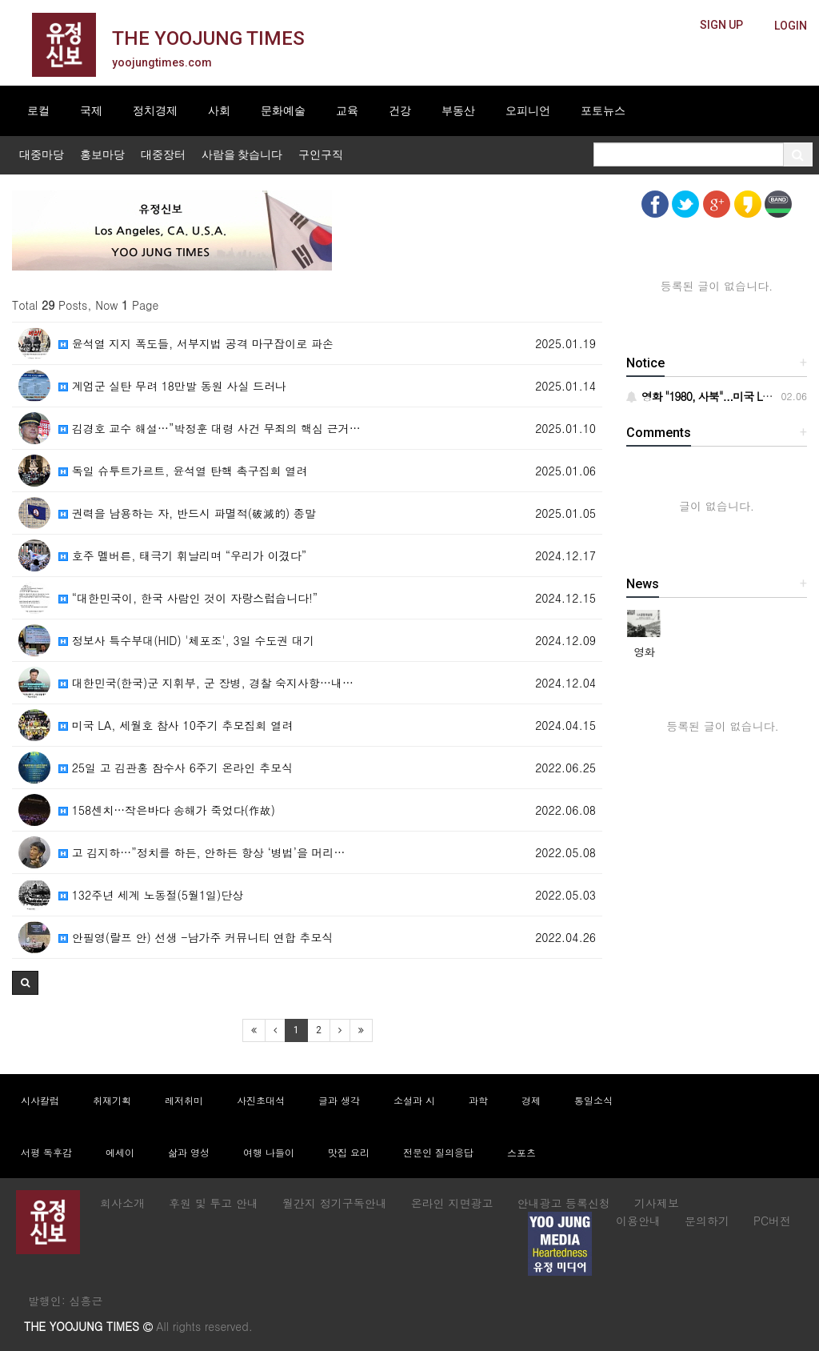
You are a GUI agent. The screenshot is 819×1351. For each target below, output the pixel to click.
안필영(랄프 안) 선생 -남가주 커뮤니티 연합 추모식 (196, 937)
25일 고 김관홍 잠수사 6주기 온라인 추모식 (175, 768)
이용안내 (638, 1221)
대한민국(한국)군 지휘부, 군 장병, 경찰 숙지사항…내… (206, 683)
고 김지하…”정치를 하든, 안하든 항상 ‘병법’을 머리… (202, 852)
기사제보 (656, 1203)
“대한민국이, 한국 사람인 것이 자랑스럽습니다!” (188, 598)
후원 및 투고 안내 (213, 1203)
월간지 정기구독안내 (334, 1203)
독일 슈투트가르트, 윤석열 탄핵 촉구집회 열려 (182, 471)
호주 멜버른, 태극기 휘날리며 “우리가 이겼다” (182, 555)
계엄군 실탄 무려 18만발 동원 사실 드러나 (172, 386)
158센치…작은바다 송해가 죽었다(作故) (166, 810)
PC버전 (772, 1221)
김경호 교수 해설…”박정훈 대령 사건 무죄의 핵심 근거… (209, 428)
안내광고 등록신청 (563, 1203)
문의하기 (707, 1221)
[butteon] (790, 26)
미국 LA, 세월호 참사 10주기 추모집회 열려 (175, 725)
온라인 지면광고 (452, 1203)
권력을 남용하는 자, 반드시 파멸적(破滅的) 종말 (187, 513)
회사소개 (122, 1203)
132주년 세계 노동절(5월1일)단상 (150, 895)
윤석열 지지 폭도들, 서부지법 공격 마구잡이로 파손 (196, 343)
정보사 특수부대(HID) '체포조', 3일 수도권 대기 (186, 640)
